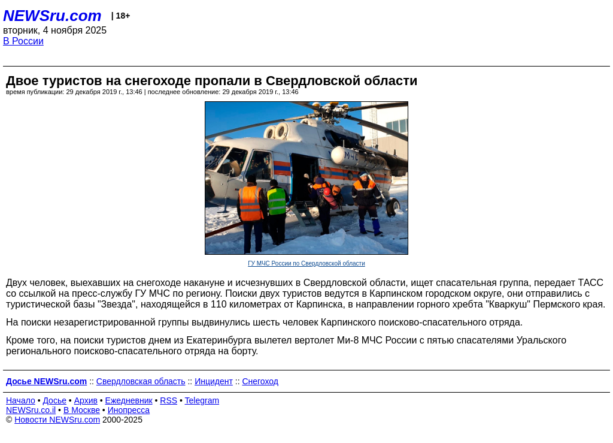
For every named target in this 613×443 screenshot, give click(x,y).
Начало (20, 400)
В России (23, 41)
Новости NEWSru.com (57, 419)
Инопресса (129, 410)
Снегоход (260, 381)
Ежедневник (129, 400)
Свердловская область (141, 381)
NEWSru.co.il (31, 410)
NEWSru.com (52, 16)
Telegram (202, 400)
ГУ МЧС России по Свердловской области (306, 263)
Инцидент (214, 381)
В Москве (81, 410)
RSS (168, 400)
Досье (54, 400)
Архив (86, 400)
